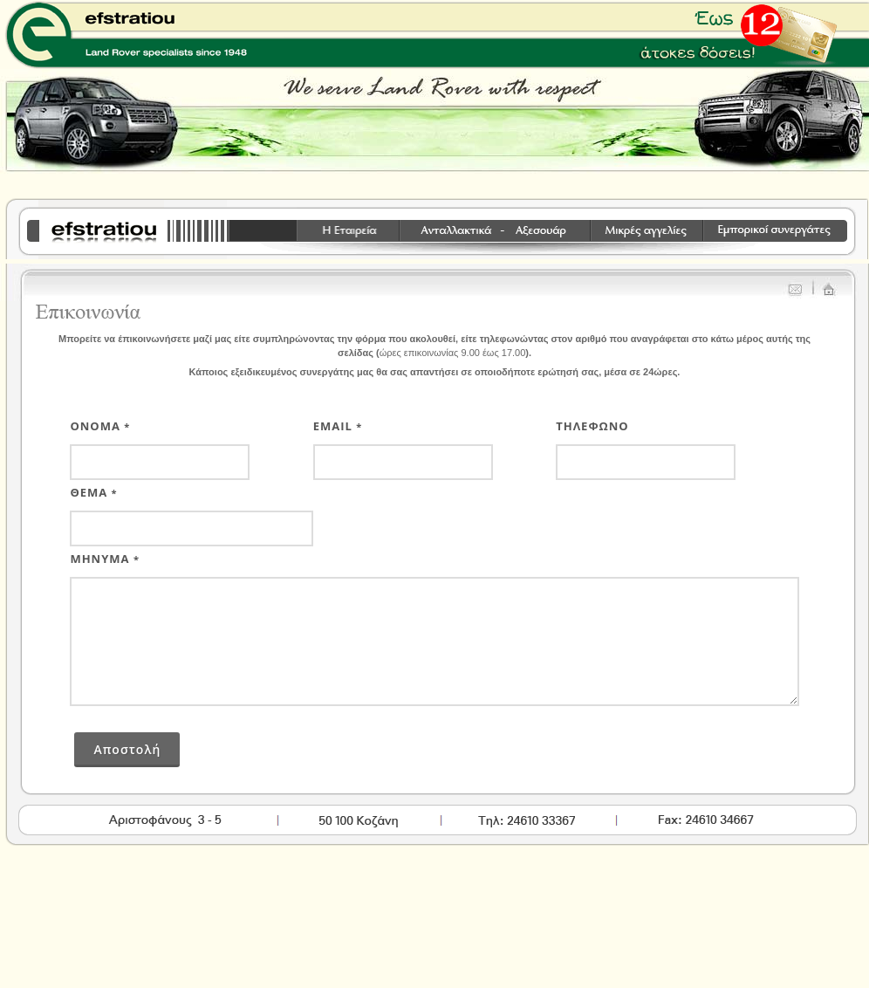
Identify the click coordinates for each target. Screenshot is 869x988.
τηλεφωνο (592, 426)
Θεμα (93, 492)
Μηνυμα (105, 558)
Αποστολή (127, 749)
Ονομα (100, 426)
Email (338, 426)
